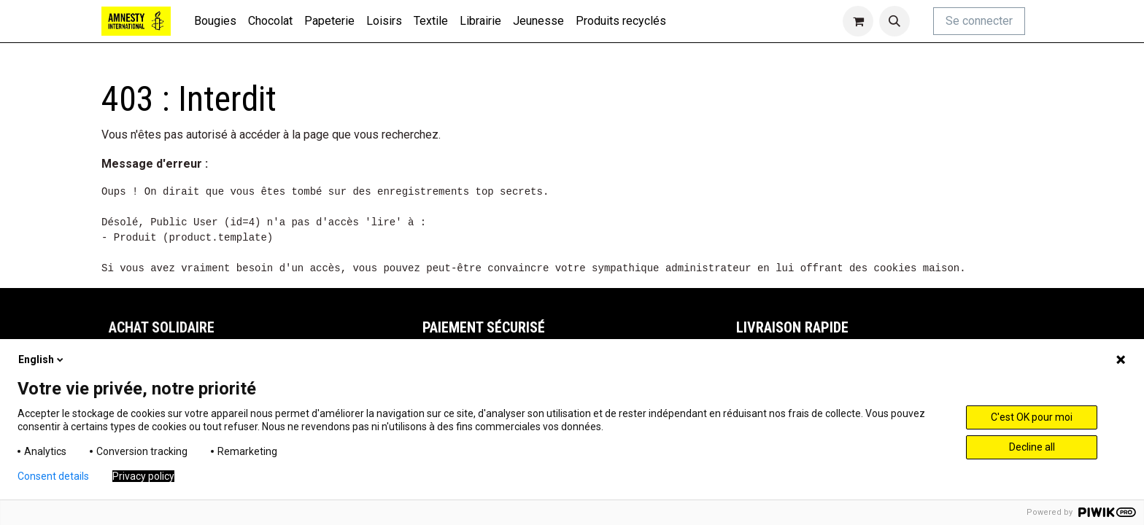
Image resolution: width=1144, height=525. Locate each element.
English (42, 359)
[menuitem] (215, 21)
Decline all (1032, 447)
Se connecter (979, 21)
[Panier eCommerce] (858, 21)
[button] (894, 21)
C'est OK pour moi (1031, 417)
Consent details (53, 476)
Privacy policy (143, 476)
